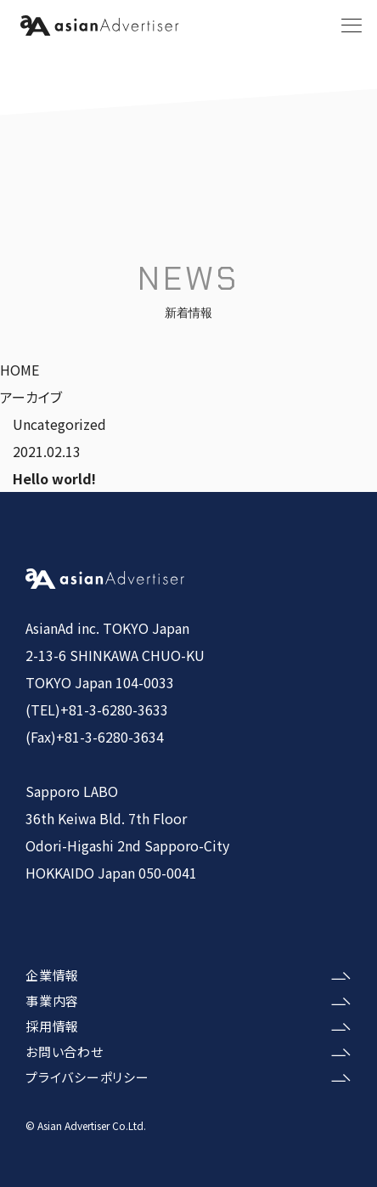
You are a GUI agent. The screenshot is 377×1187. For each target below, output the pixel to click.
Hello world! (54, 478)
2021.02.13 (47, 451)
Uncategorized (59, 424)
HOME (19, 369)
